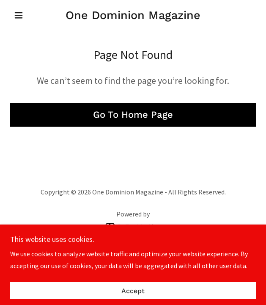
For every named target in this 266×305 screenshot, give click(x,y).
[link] (133, 15)
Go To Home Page (133, 114)
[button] (28, 15)
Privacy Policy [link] (133, 246)
